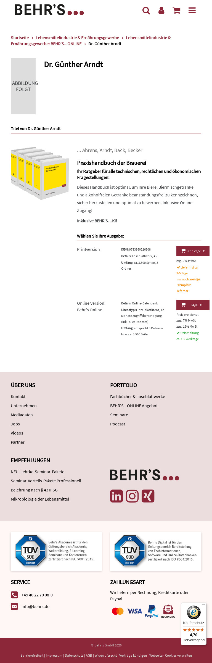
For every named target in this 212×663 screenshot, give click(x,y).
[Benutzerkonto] (161, 10)
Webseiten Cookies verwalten (170, 655)
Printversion (88, 249)
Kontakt (18, 396)
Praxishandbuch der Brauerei (111, 163)
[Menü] (192, 10)
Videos (17, 433)
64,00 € (191, 304)
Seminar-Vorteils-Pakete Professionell (46, 480)
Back (119, 150)
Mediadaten (22, 414)
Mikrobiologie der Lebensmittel (40, 499)
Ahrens (89, 150)
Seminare (119, 414)
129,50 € (193, 250)
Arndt (106, 150)
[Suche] (146, 10)
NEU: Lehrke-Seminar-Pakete (37, 471)
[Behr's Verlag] (49, 9)
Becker (135, 150)
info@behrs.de (35, 606)
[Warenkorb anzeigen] (176, 10)
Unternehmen (24, 405)
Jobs (15, 424)
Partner (18, 442)
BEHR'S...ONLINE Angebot (134, 405)
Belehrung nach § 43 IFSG (34, 490)
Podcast (117, 424)
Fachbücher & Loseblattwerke (137, 396)
